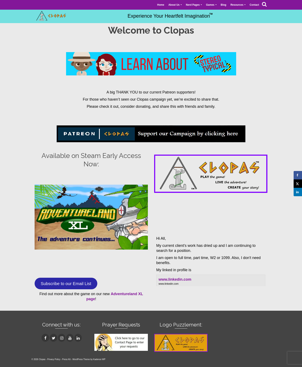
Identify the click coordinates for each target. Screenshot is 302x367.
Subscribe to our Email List (66, 283)
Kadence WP (99, 359)
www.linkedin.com (175, 279)
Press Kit (66, 359)
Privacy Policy (53, 359)
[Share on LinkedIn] (298, 192)
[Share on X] (298, 183)
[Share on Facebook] (298, 175)
